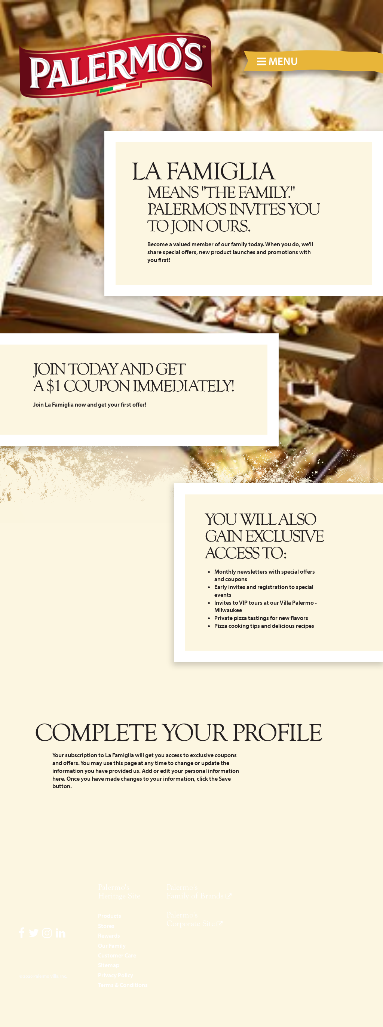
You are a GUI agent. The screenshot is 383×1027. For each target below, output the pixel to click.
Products (109, 915)
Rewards (109, 935)
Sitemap (108, 965)
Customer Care (117, 955)
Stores (106, 925)
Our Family (112, 945)
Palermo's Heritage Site (119, 891)
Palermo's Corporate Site (190, 919)
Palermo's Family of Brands (195, 891)
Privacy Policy (115, 975)
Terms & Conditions (123, 985)
